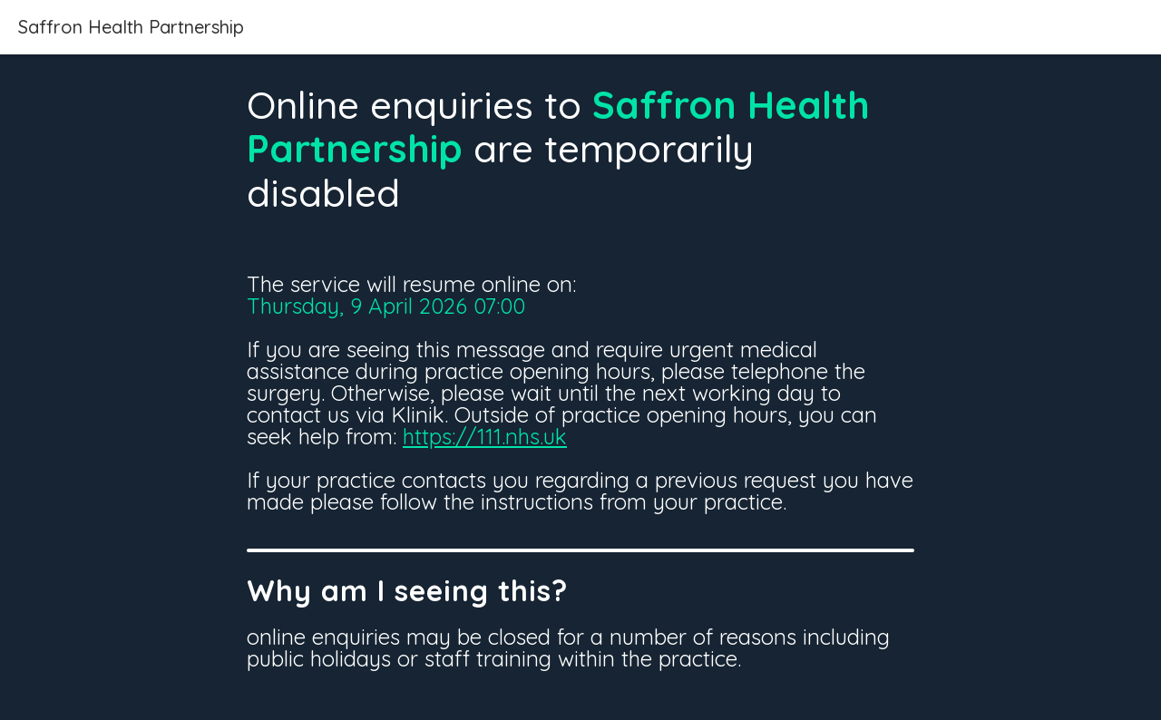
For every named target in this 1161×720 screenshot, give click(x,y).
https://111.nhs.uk (485, 436)
